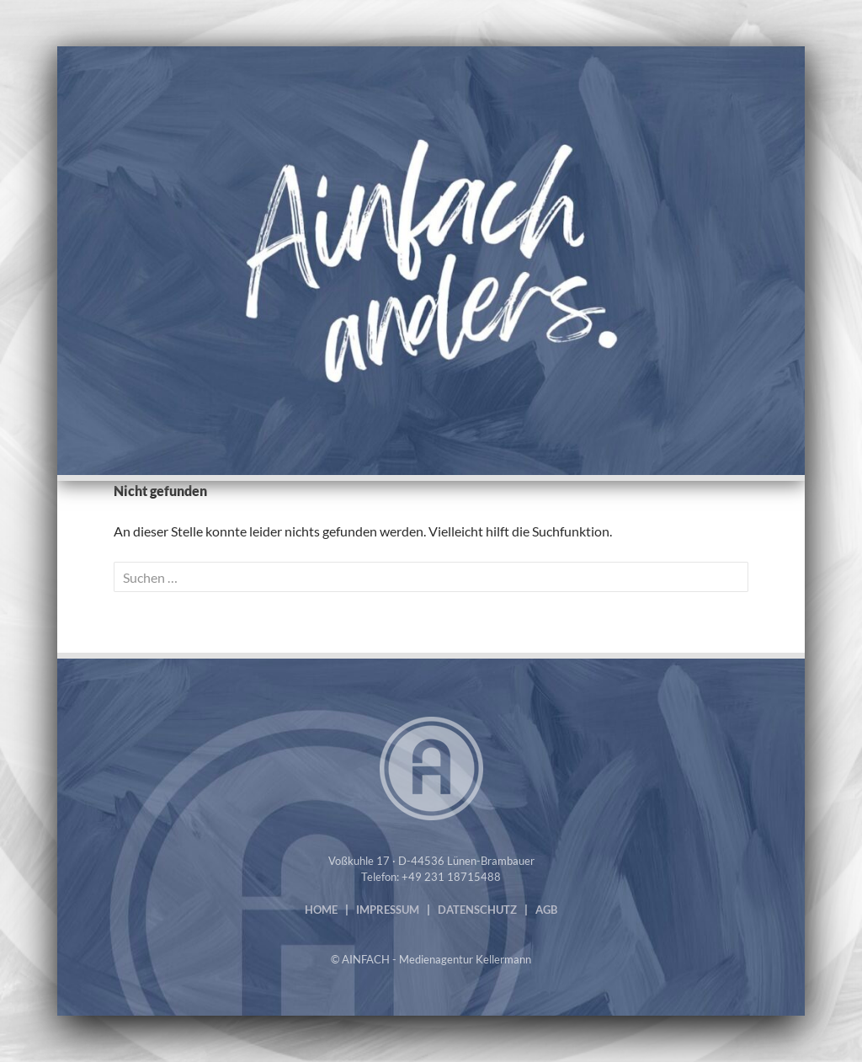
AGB (546, 909)
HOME (321, 909)
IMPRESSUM (387, 909)
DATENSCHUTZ (477, 909)
